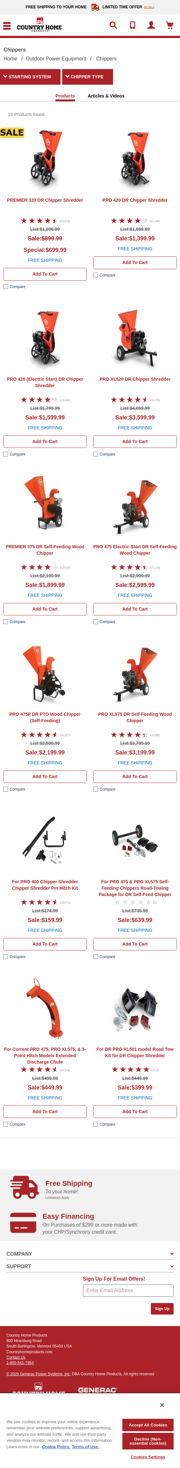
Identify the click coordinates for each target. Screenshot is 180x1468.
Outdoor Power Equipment (56, 58)
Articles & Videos (106, 95)
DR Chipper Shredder (45, 200)
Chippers (106, 58)
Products (65, 95)
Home (10, 58)
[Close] (162, 1405)
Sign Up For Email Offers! (114, 1279)
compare (17, 287)
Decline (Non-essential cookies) (148, 1441)
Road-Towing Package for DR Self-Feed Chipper (135, 888)
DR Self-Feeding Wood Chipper (45, 550)
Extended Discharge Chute (45, 1056)
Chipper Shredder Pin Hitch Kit (45, 885)
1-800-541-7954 (20, 1363)
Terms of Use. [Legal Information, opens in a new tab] (85, 1446)
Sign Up (162, 1309)
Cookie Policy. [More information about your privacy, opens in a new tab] (56, 1446)
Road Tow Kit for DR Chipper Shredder (135, 1052)
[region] (90, 1430)
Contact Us (15, 1357)
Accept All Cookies (148, 1425)
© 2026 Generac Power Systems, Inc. (38, 1374)
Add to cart (45, 274)
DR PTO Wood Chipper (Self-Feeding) (44, 717)
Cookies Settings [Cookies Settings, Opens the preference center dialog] (148, 1457)
